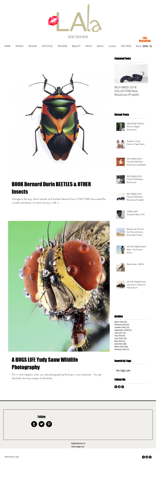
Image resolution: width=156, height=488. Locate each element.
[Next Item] (143, 74)
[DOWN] (145, 46)
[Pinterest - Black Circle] (122, 386)
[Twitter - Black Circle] (41, 424)
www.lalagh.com (77, 446)
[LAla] (145, 38)
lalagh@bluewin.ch (78, 443)
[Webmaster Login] (11, 457)
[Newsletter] (145, 41)
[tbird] (119, 386)
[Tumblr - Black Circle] (115, 386)
